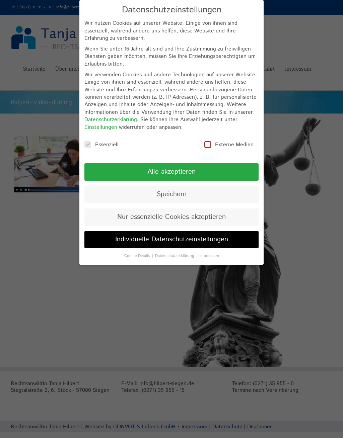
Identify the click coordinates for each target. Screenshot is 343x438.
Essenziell (101, 145)
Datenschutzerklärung (110, 119)
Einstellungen (100, 127)
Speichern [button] (172, 194)
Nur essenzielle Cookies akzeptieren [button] (171, 217)
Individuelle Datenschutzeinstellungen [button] (171, 239)
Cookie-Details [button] (137, 256)
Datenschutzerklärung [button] (175, 256)
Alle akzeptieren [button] (171, 172)
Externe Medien (229, 145)
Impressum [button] (209, 256)
